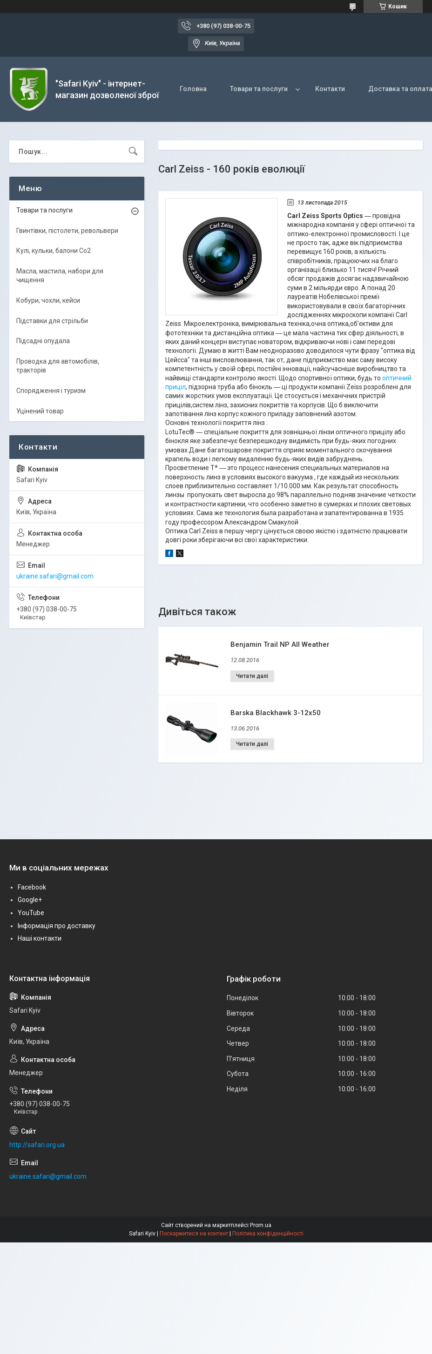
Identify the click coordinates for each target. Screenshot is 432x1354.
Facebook (32, 887)
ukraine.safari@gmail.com (55, 576)
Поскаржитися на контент (194, 1233)
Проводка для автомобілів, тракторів (57, 366)
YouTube (31, 912)
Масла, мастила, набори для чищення (59, 275)
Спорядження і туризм (51, 390)
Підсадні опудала (43, 341)
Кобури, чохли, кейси (48, 300)
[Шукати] (133, 151)
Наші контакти (39, 938)
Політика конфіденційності (268, 1233)
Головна (193, 89)
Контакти (330, 89)
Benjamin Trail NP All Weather (280, 644)
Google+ (30, 899)
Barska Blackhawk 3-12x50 (275, 713)
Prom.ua (260, 1225)
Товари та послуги (259, 89)
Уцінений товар (40, 411)
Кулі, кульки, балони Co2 (53, 250)
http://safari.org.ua (37, 1144)
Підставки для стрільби (52, 321)
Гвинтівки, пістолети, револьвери (67, 230)
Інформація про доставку (56, 925)
